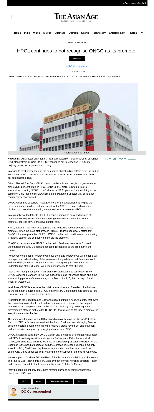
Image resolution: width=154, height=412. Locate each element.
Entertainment (117, 33)
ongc (38, 381)
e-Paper (126, 3)
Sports (85, 33)
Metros (47, 33)
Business (60, 33)
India (27, 33)
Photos (133, 33)
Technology (99, 33)
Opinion (73, 33)
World (36, 33)
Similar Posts (115, 159)
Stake (80, 381)
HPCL (25, 381)
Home (17, 33)
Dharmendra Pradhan (59, 381)
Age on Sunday (138, 3)
